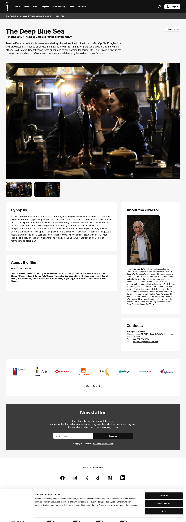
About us (82, 6)
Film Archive (171, 29)
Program (45, 6)
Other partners (91, 386)
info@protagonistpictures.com (145, 341)
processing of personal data (103, 444)
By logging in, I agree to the (93, 444)
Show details (138, 517)
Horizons (11, 36)
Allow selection (164, 497)
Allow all (164, 489)
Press (71, 6)
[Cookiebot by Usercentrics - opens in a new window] (17, 517)
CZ (153, 6)
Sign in (172, 6)
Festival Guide (30, 6)
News (17, 6)
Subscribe (113, 436)
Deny (164, 505)
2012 (19, 36)
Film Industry (59, 6)
